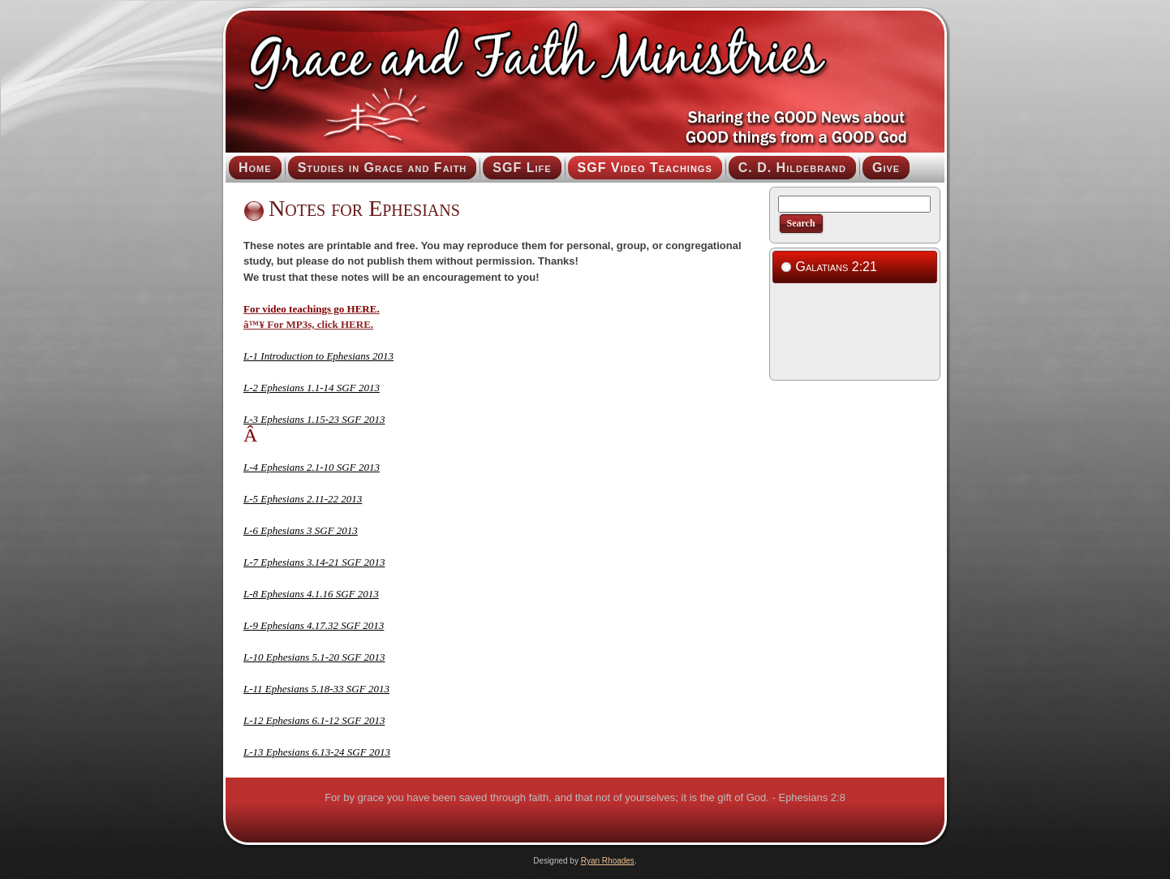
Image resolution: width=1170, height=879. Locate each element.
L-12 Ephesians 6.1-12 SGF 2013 (314, 720)
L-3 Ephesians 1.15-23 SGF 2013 (314, 419)
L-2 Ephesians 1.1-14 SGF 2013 (311, 387)
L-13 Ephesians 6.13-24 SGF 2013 (316, 752)
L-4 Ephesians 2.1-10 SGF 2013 (311, 467)
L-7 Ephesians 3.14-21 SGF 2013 (314, 562)
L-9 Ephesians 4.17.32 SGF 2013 (313, 625)
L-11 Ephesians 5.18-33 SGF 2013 (316, 689)
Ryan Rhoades (607, 860)
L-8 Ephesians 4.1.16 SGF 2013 (311, 594)
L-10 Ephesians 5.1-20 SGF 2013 (314, 657)
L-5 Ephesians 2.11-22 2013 (302, 499)
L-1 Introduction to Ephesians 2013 (318, 356)
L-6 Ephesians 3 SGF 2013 (300, 530)
